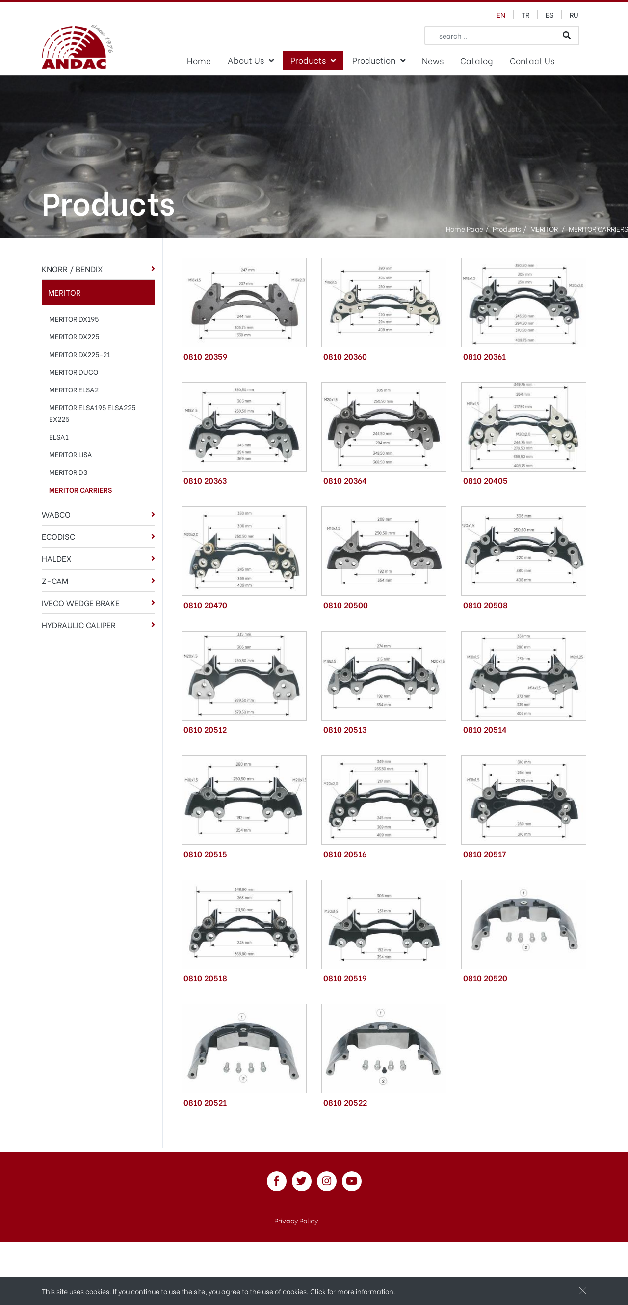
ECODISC (58, 536)
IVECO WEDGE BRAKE (81, 602)
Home (199, 60)
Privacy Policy (296, 1220)
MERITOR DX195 (74, 318)
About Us (246, 60)
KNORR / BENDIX (72, 268)
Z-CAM (55, 580)
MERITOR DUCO (73, 371)
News (433, 60)
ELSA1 (59, 436)
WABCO (56, 514)
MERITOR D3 (68, 472)
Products (308, 60)
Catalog (476, 60)
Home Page (464, 228)
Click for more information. (352, 1292)
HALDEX (57, 558)
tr (525, 14)
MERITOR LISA (70, 454)
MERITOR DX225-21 (79, 354)
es (549, 14)
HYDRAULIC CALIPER (79, 624)
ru (574, 14)
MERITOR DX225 (74, 336)
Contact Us (532, 60)
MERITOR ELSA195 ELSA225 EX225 (92, 413)
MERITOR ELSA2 (74, 389)
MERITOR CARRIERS (80, 489)
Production (373, 60)
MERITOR (64, 292)
